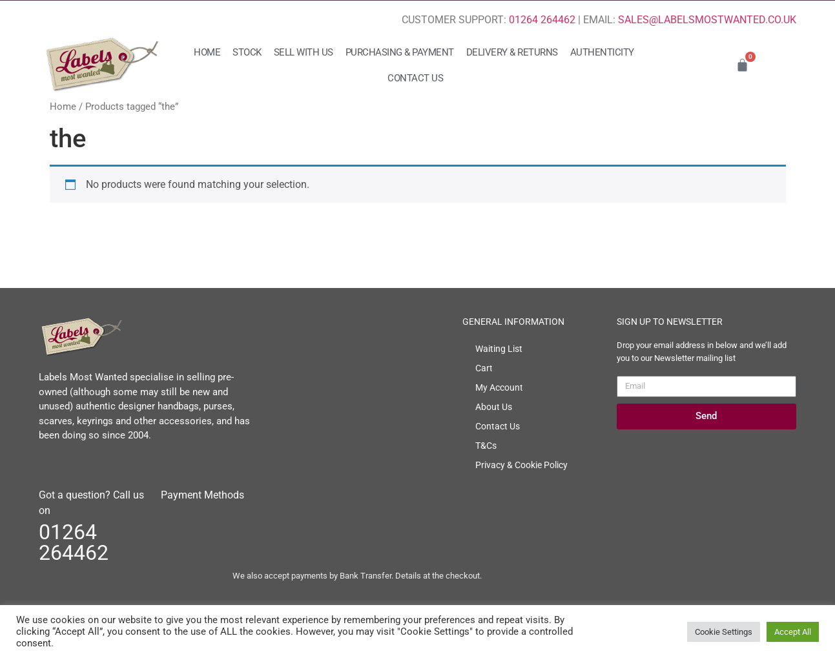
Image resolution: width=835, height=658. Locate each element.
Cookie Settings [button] (723, 632)
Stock (247, 52)
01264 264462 (542, 20)
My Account (499, 387)
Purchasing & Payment (399, 52)
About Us (493, 407)
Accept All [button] (792, 632)
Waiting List (498, 349)
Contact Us (415, 78)
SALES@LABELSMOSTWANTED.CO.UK (707, 20)
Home (207, 52)
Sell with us (303, 52)
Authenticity (602, 52)
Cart (484, 368)
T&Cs (486, 445)
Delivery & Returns (512, 52)
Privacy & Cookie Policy (521, 465)
